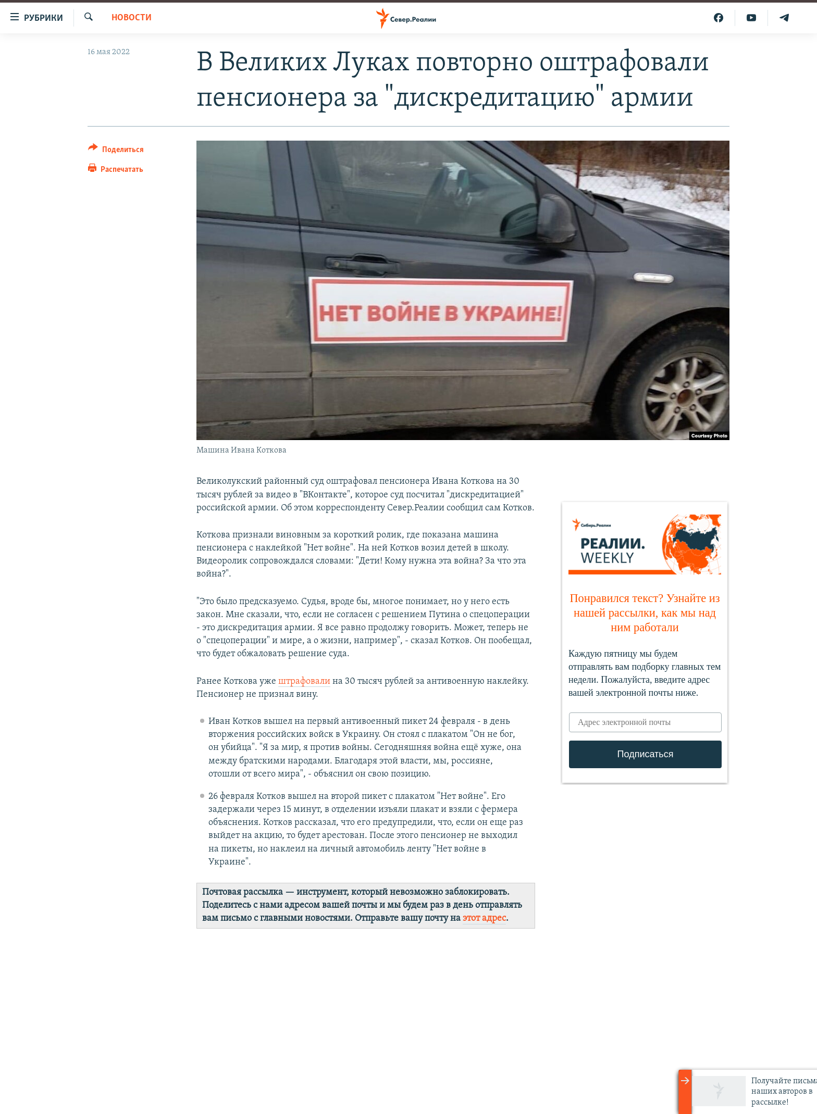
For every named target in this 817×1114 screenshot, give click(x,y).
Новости (132, 18)
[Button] (116, 151)
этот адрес (484, 918)
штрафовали (304, 681)
